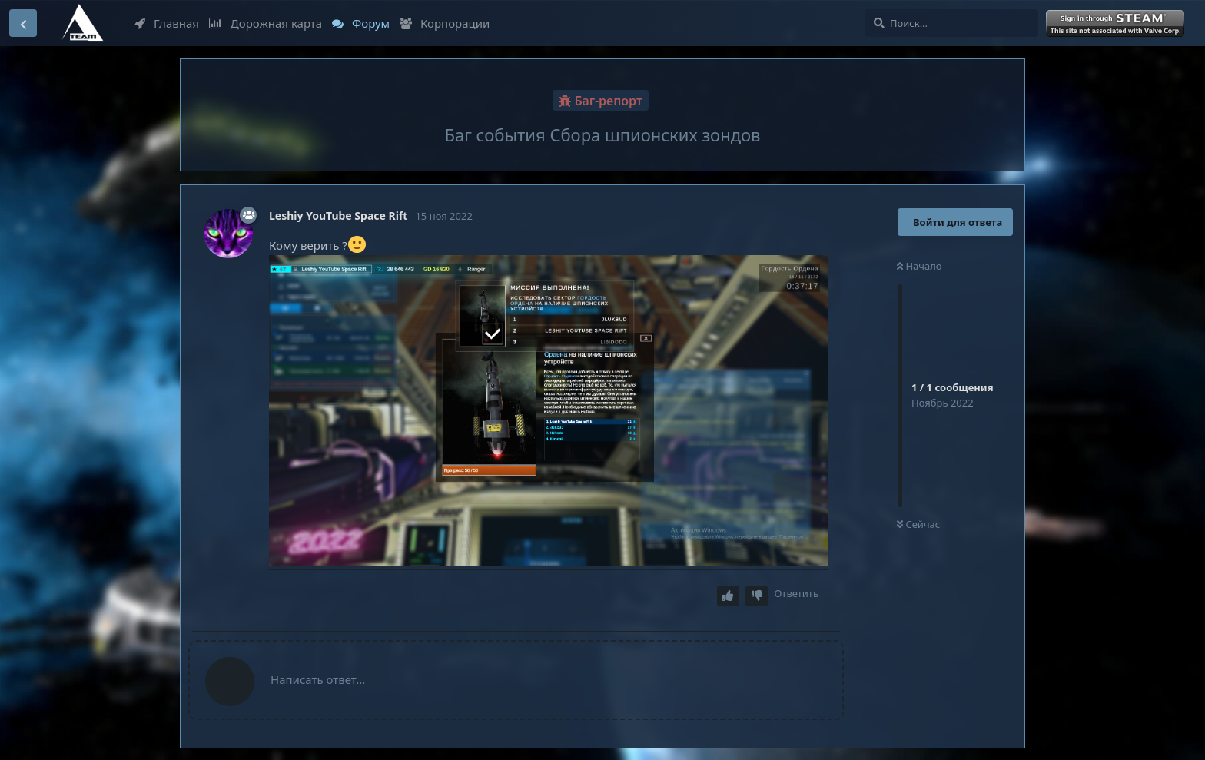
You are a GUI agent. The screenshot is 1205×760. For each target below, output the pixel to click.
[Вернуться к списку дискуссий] (23, 23)
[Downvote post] (756, 596)
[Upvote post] (728, 596)
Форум (361, 23)
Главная (166, 23)
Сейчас (918, 524)
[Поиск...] (951, 23)
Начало (919, 266)
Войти (1117, 24)
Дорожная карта (265, 23)
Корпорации (445, 23)
